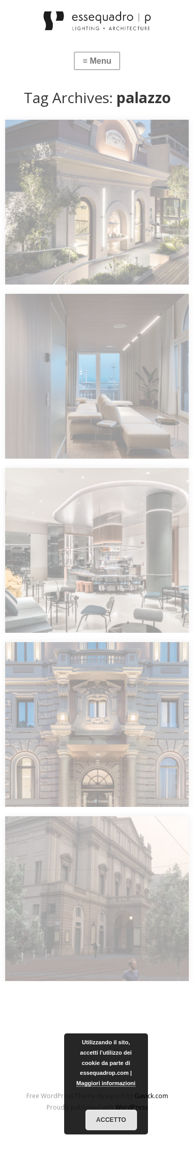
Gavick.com (151, 1095)
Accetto (111, 1120)
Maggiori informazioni (106, 1083)
